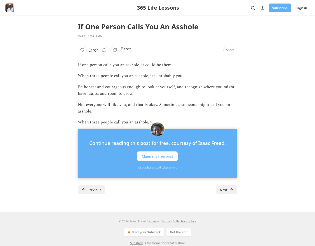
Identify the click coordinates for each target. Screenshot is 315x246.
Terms (165, 221)
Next (227, 190)
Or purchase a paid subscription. (157, 167)
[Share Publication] (262, 8)
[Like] (82, 50)
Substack (136, 243)
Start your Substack (144, 232)
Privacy (154, 221)
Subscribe (280, 8)
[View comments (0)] (104, 50)
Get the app (178, 232)
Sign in (301, 8)
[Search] (252, 8)
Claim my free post (157, 156)
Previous (91, 190)
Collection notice (184, 221)
